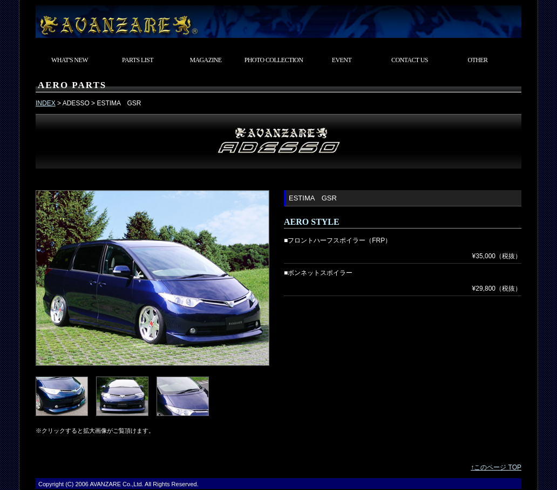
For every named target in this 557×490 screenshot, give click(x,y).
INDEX (46, 103)
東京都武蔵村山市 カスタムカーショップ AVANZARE (278, 19)
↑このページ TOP (496, 467)
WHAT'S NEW (69, 60)
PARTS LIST (137, 60)
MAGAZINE (205, 60)
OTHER (478, 60)
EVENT (341, 60)
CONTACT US (409, 60)
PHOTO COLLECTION (273, 60)
